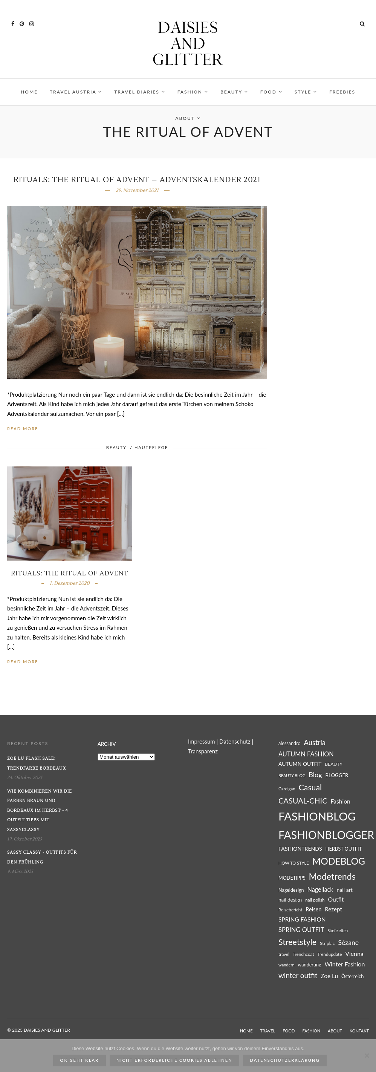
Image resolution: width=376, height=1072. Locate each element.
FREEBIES (342, 92)
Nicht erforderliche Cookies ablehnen (174, 1060)
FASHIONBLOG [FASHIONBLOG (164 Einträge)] (317, 816)
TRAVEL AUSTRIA (76, 92)
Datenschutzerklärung (285, 1060)
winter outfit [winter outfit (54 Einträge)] (297, 975)
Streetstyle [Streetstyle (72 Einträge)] (297, 942)
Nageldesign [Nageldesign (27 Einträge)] (291, 890)
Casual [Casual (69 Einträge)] (310, 787)
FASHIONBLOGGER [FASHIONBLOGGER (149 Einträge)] (326, 834)
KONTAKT (359, 1030)
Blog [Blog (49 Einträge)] (315, 774)
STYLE (306, 92)
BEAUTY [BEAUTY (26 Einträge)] (333, 764)
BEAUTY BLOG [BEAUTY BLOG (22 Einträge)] (292, 775)
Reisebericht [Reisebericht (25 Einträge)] (290, 910)
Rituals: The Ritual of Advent (69, 573)
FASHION (192, 92)
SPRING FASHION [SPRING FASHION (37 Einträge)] (302, 919)
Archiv (107, 744)
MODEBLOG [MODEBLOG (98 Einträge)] (338, 861)
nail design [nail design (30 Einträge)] (290, 900)
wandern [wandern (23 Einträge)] (286, 964)
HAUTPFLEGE (151, 447)
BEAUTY (234, 92)
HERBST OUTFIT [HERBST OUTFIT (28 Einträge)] (344, 849)
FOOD (271, 92)
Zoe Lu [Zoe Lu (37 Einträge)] (329, 975)
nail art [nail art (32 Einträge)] (344, 889)
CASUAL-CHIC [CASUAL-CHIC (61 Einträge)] (302, 800)
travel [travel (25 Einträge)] (283, 954)
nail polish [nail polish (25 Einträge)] (314, 900)
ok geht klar (79, 1060)
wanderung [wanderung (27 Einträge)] (309, 965)
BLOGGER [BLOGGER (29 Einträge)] (336, 775)
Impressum (201, 741)
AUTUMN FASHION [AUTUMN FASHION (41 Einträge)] (306, 754)
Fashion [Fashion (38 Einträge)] (340, 801)
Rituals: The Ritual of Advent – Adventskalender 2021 (137, 180)
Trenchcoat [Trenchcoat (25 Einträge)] (303, 954)
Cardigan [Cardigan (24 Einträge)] (286, 788)
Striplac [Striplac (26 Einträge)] (327, 943)
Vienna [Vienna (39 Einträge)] (354, 953)
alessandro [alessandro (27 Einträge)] (289, 743)
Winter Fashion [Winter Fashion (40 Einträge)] (344, 964)
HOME (29, 92)
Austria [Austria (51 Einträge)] (315, 742)
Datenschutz (235, 741)
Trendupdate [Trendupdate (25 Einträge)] (329, 954)
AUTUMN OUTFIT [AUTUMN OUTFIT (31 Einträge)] (300, 764)
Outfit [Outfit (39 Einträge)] (336, 899)
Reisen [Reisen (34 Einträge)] (313, 909)
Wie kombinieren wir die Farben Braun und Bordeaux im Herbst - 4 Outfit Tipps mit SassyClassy (39, 810)
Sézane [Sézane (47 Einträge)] (348, 942)
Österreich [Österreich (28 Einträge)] (352, 976)
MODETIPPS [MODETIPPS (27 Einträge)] (292, 878)
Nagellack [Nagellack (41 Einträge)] (320, 889)
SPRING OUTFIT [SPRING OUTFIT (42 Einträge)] (301, 930)
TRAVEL (267, 1030)
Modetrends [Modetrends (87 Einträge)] (332, 876)
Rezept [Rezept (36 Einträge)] (333, 909)
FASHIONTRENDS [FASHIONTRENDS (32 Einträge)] (300, 848)
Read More (22, 428)
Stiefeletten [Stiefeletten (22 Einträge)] (337, 930)
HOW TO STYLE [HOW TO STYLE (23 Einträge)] (293, 862)
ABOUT (187, 118)
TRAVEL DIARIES (139, 92)
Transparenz (203, 751)
